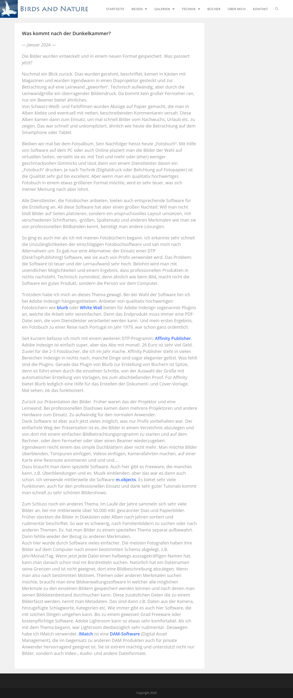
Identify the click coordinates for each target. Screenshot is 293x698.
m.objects (126, 479)
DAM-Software (125, 634)
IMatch (86, 634)
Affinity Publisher (173, 338)
